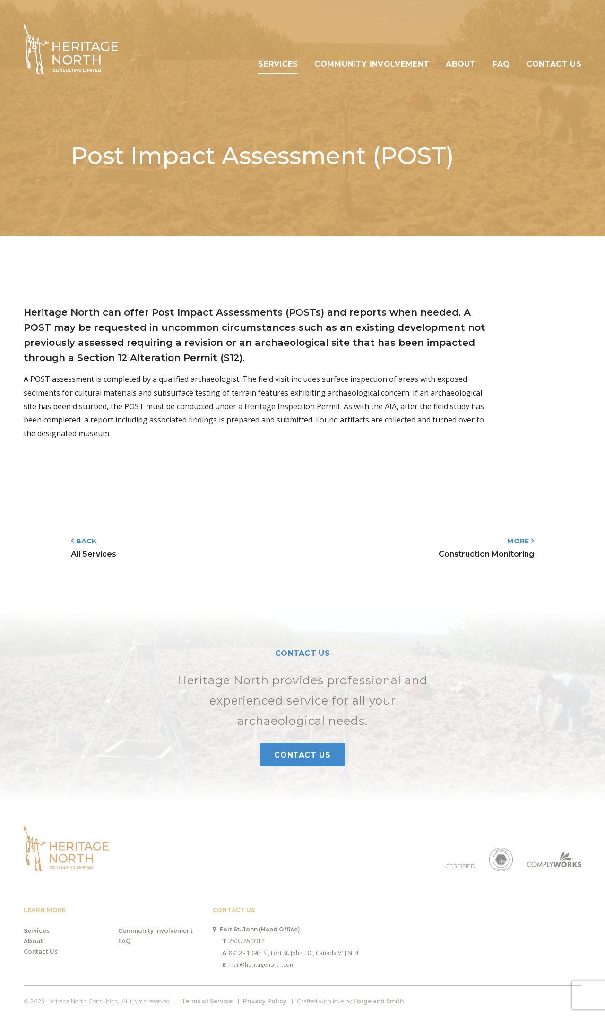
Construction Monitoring (486, 554)
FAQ (501, 64)
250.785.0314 (243, 941)
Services (278, 64)
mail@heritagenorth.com (258, 965)
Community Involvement (371, 64)
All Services (93, 554)
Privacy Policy (264, 1001)
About (461, 64)
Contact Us (554, 64)
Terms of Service (207, 1001)
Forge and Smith (379, 1001)
